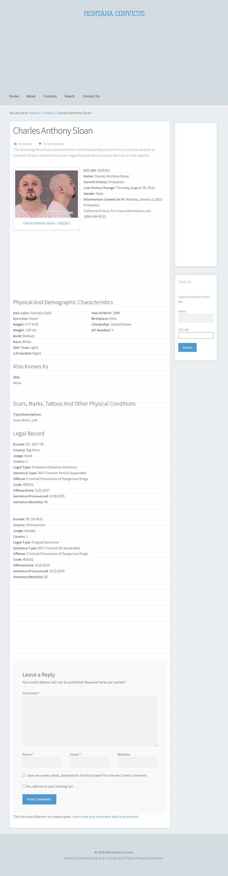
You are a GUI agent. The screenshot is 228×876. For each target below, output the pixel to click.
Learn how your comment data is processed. (105, 816)
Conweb (19, 155)
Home (14, 96)
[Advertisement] (114, 53)
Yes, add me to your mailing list (47, 786)
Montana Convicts (114, 14)
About (31, 96)
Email (75, 754)
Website (124, 754)
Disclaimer (60, 155)
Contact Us (91, 96)
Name (28, 754)
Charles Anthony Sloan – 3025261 (46, 223)
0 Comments (53, 144)
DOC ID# (183, 330)
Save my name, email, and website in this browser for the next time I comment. (87, 775)
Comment (31, 693)
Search (70, 96)
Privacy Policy (134, 858)
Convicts (50, 96)
